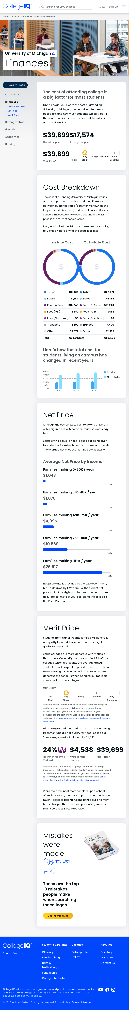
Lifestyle (10, 129)
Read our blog (51, 957)
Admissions (12, 94)
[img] (17, 8)
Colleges (15, 16)
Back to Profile (15, 85)
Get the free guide (58, 915)
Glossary (47, 952)
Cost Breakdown (16, 106)
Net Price (12, 110)
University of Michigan (32, 16)
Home (6, 16)
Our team (107, 957)
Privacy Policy (62, 1002)
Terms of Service (81, 1002)
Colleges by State (53, 978)
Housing (10, 144)
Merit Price (13, 115)
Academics (12, 137)
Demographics (14, 122)
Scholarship (49, 972)
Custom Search (108, 6)
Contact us (108, 963)
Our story (106, 952)
